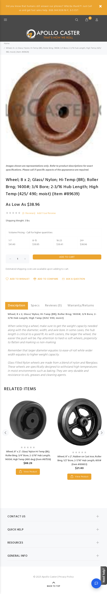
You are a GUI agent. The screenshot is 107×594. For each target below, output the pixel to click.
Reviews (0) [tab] (53, 305)
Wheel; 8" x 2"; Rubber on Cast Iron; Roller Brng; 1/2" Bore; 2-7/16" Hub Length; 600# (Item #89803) (79, 460)
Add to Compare (45, 279)
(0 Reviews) (28, 213)
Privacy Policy (66, 577)
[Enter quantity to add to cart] (17, 258)
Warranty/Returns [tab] (80, 305)
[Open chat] (96, 583)
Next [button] (101, 432)
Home (6, 43)
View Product (30, 472)
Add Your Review (46, 213)
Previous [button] (5, 432)
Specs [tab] (35, 305)
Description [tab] (16, 305)
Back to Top (53, 586)
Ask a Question (73, 279)
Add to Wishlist (18, 279)
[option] (28, 433)
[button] (98, 65)
